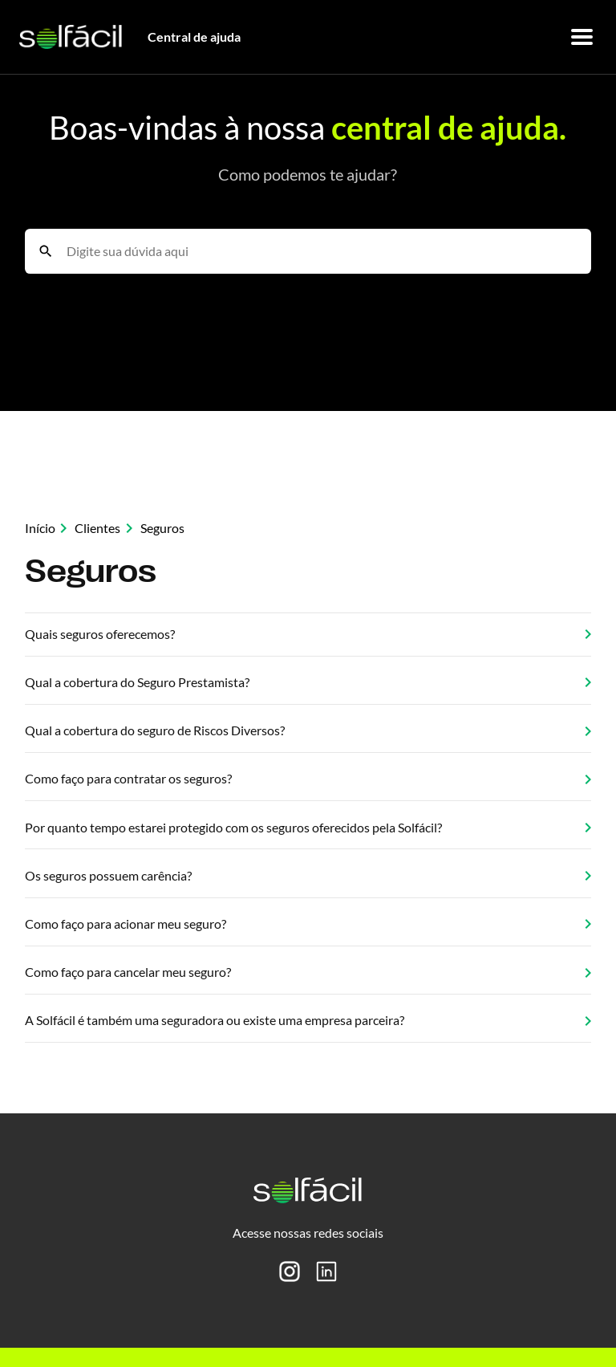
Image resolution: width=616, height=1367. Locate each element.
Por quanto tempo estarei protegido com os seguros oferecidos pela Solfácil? (308, 827)
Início (40, 527)
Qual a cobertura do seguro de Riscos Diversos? (308, 730)
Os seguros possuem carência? (308, 875)
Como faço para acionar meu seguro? (308, 923)
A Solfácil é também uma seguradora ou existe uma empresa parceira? (308, 1019)
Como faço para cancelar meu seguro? (308, 971)
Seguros (162, 527)
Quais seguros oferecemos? (308, 633)
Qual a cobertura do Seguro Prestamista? (308, 682)
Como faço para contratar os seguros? (308, 778)
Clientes (97, 527)
